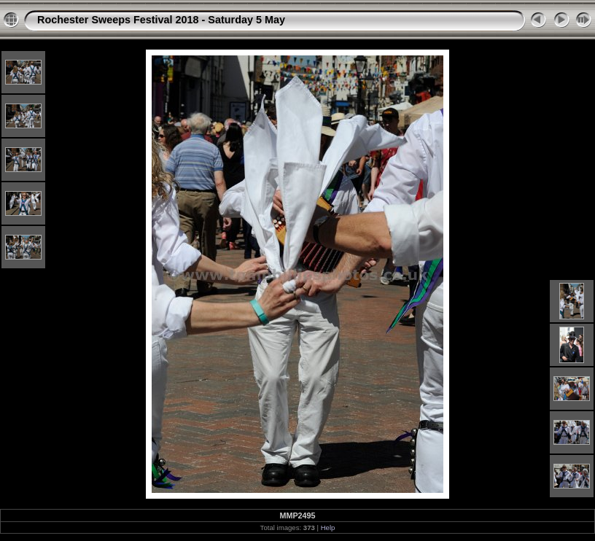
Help (328, 528)
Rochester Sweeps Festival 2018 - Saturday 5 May (161, 20)
